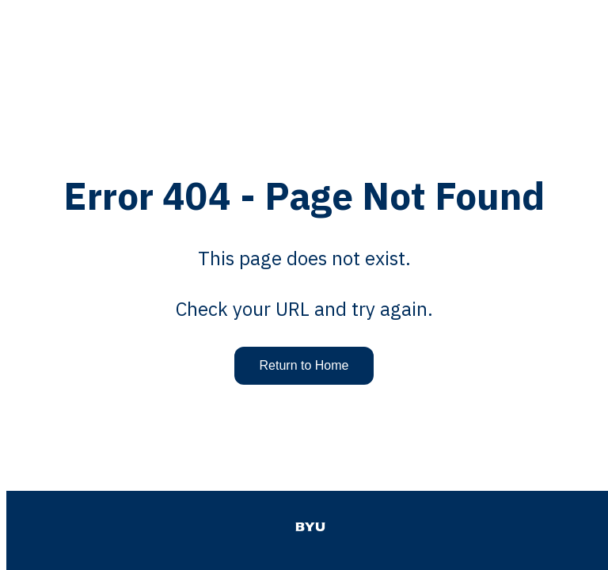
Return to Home (304, 365)
